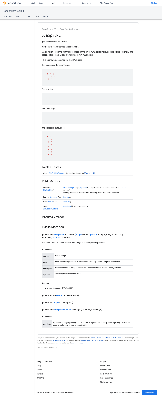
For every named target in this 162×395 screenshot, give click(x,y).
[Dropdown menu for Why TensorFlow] (116, 3)
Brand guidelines (106, 378)
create (66, 188)
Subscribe (149, 392)
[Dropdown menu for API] (58, 3)
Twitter (40, 374)
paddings (67, 206)
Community (86, 3)
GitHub (154, 3)
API (55, 29)
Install (32, 3)
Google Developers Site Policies (92, 340)
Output (50, 202)
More (45, 16)
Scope (71, 188)
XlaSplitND (89, 173)
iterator (66, 197)
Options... (123, 188)
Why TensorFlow (106, 3)
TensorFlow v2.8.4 (13, 11)
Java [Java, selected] (37, 16)
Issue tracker (105, 366)
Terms (39, 392)
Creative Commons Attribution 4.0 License (105, 338)
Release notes (105, 370)
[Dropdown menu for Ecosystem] (76, 3)
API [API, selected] (53, 3)
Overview (7, 16)
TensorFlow (46, 29)
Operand (83, 188)
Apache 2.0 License (58, 340)
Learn (41, 3)
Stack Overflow (106, 374)
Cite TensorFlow (106, 382)
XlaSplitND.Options (56, 173)
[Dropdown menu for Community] (94, 3)
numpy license (77, 343)
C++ (28, 16)
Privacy (47, 392)
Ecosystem (68, 3)
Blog (39, 366)
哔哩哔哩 (40, 378)
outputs (66, 202)
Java (77, 29)
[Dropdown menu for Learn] (47, 3)
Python (19, 16)
